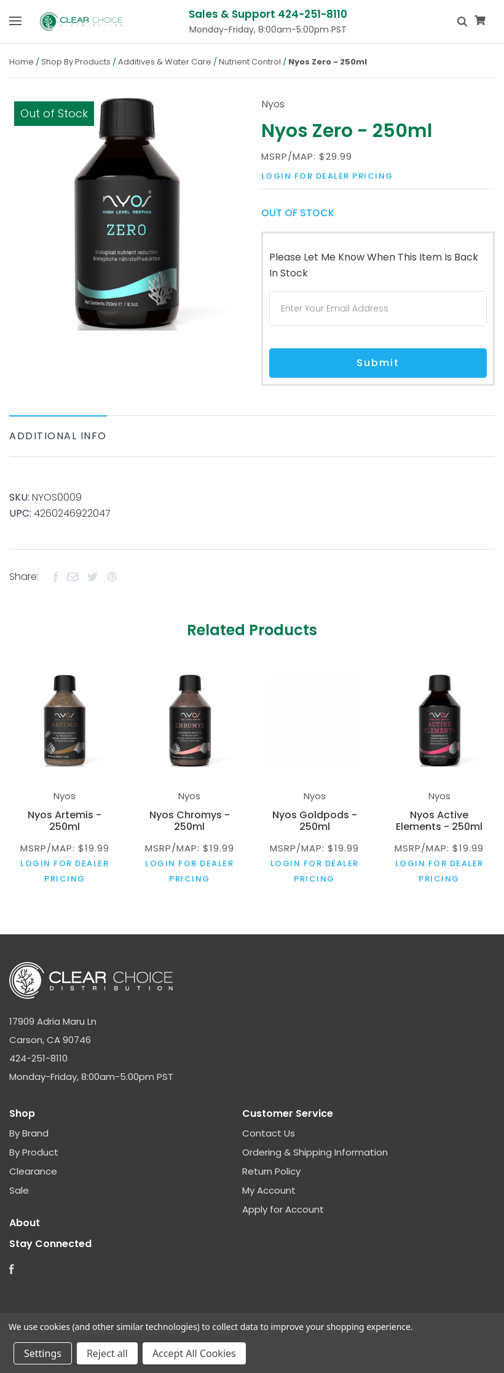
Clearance (33, 1171)
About (24, 1223)
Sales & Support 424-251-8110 (268, 14)
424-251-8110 (38, 1058)
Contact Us (268, 1133)
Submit (378, 363)
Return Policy (271, 1171)
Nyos (273, 104)
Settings (42, 1353)
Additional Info (58, 436)
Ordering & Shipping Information (315, 1152)
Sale (19, 1190)
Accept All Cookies (194, 1353)
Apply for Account (283, 1209)
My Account (269, 1190)
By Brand (29, 1133)
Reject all (107, 1353)
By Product (33, 1152)
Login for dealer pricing (327, 176)
